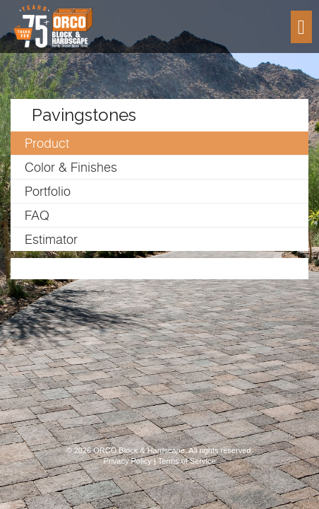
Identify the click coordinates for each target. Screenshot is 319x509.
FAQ (37, 215)
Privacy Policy (127, 461)
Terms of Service (187, 461)
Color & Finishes (71, 167)
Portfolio (48, 191)
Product (47, 143)
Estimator (51, 239)
